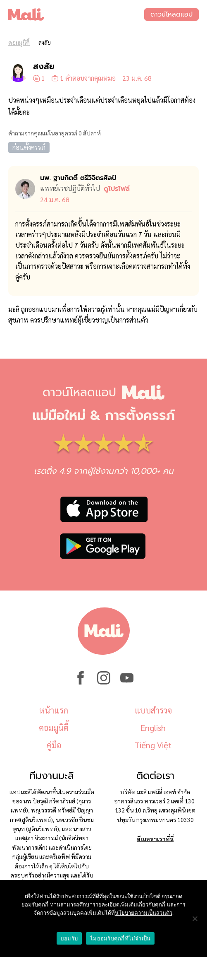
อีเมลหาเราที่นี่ (155, 838)
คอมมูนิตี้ (19, 42)
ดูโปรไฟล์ (117, 189)
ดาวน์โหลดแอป (171, 14)
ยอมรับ (69, 938)
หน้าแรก (53, 710)
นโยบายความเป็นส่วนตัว (143, 913)
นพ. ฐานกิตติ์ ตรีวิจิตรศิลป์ (78, 178)
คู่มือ (54, 745)
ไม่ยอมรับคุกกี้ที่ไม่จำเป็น (120, 938)
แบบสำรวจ (153, 710)
